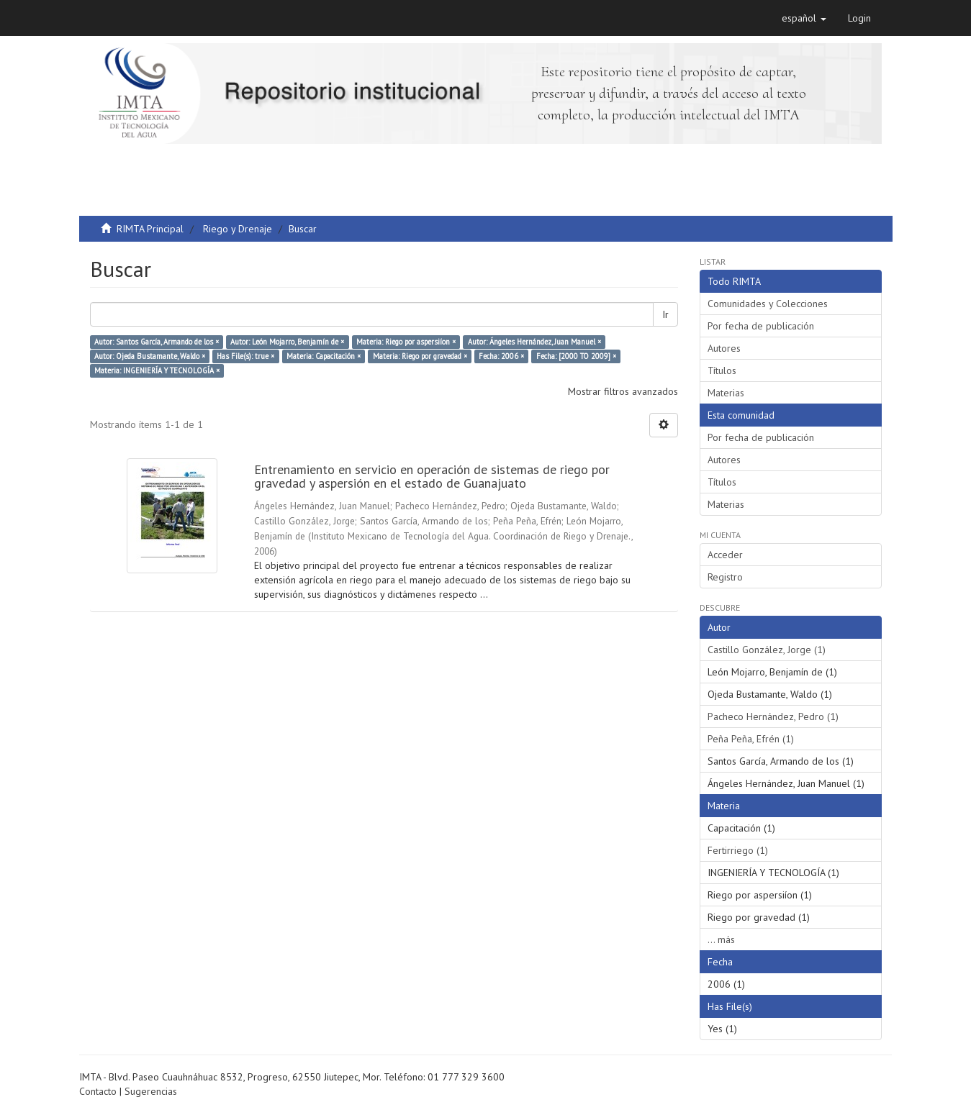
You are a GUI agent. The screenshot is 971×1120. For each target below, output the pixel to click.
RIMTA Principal (150, 228)
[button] (804, 18)
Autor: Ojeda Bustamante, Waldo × (149, 356)
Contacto (98, 1091)
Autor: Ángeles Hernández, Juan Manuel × (534, 342)
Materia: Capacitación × (323, 356)
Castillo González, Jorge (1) (767, 649)
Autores (724, 348)
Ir (665, 314)
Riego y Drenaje (237, 228)
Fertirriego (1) (738, 850)
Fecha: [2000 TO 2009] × (576, 356)
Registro (725, 576)
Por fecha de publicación (761, 325)
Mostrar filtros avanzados (623, 391)
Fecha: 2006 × (501, 356)
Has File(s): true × (245, 356)
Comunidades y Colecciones (768, 303)
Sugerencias (151, 1091)
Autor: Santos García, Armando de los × (156, 342)
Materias (726, 392)
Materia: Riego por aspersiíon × (406, 342)
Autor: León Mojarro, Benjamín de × (287, 342)
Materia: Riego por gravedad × (420, 356)
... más (721, 939)
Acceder (725, 554)
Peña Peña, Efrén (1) (751, 738)
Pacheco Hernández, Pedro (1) (773, 716)
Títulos (722, 370)
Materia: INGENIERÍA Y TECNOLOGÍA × (157, 370)
